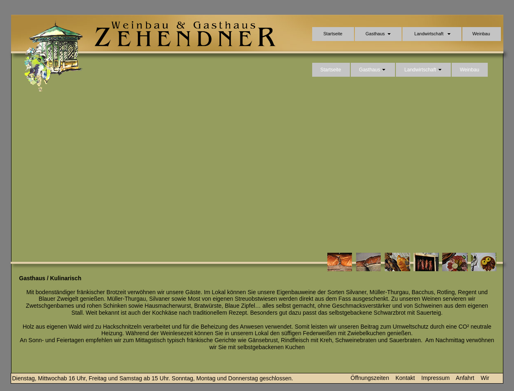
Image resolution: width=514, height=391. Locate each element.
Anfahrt (465, 378)
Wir (485, 378)
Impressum (435, 378)
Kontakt (405, 378)
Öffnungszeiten (370, 378)
